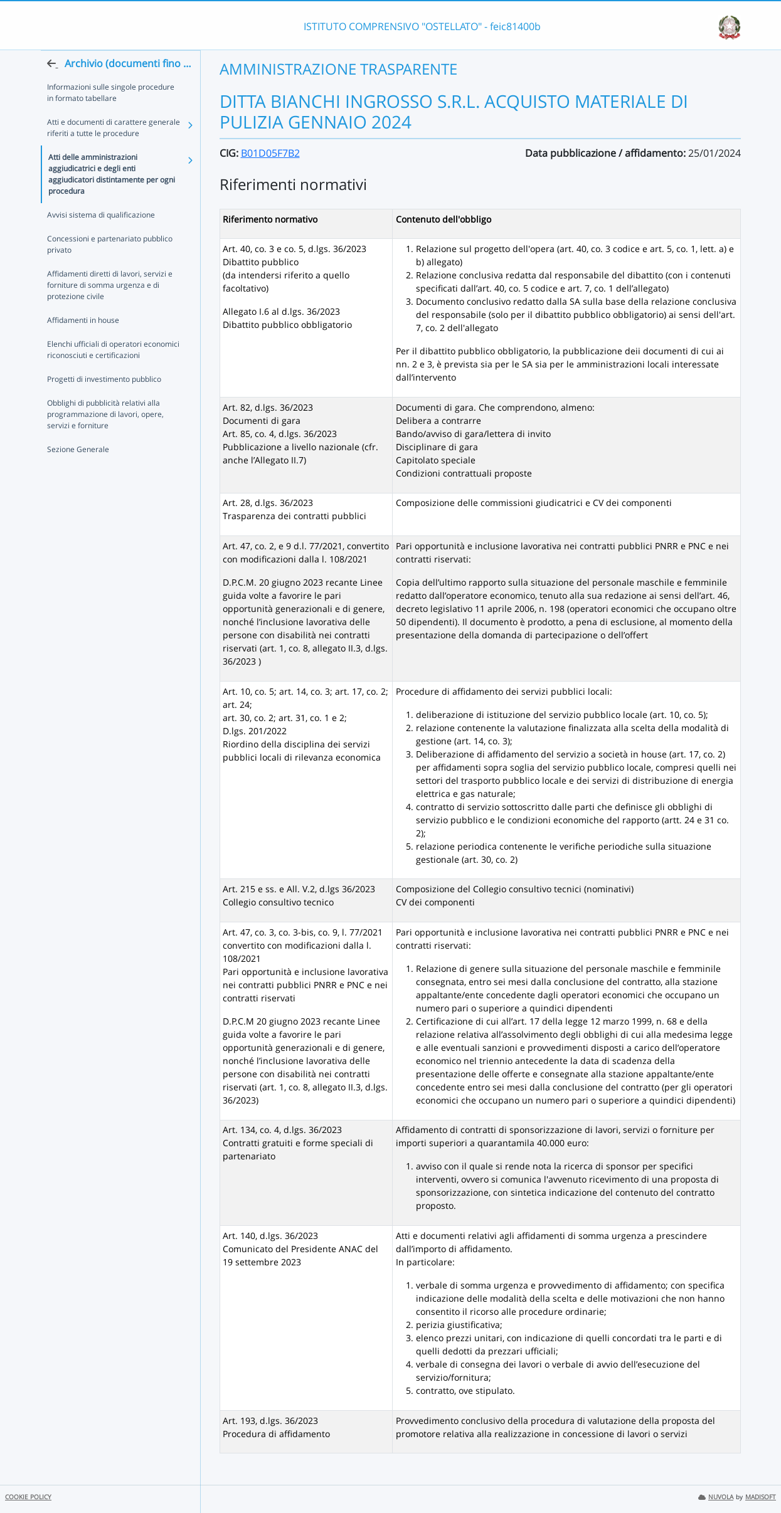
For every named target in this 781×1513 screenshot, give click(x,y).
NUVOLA (715, 1497)
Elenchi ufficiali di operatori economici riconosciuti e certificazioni (113, 375)
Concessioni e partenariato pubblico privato (110, 269)
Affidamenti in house (83, 345)
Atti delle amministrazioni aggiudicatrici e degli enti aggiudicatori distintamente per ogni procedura (111, 199)
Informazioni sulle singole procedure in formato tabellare (110, 118)
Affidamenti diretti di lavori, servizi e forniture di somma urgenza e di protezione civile (110, 310)
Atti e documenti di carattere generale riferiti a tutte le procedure (113, 153)
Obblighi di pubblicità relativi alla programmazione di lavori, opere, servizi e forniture (105, 439)
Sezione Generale (78, 474)
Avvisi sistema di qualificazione (101, 240)
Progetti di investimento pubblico (104, 404)
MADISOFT (760, 1497)
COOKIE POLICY (28, 1497)
